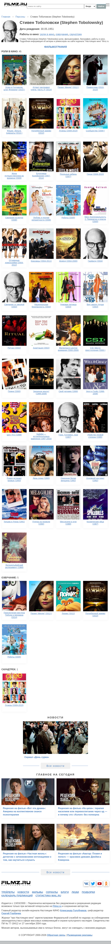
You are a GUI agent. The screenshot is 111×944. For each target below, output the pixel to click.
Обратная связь (56, 935)
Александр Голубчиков (73, 910)
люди (75, 892)
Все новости (56, 765)
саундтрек (76, 34)
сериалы (52, 892)
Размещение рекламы (79, 935)
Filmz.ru (57, 906)
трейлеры (8, 892)
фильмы (37, 892)
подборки (88, 892)
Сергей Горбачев (11, 913)
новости (23, 892)
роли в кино (47, 34)
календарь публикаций (17, 895)
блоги (65, 892)
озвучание (62, 34)
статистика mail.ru (48, 895)
